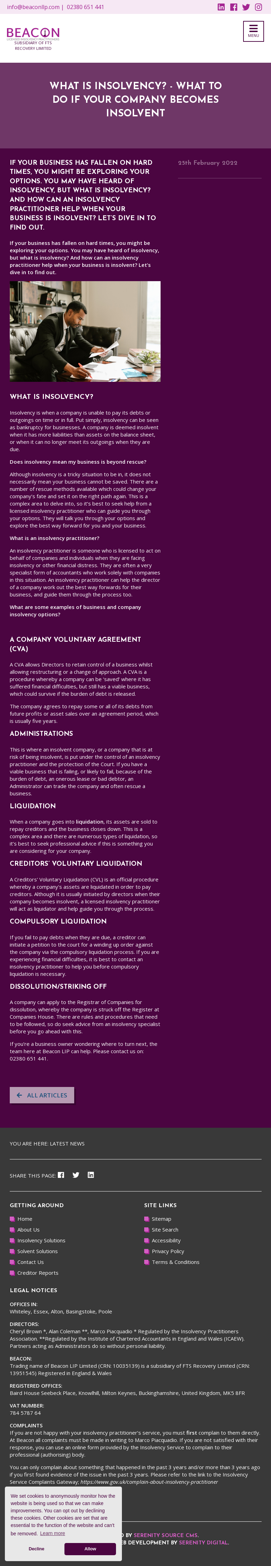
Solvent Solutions (37, 1251)
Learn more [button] (52, 1533)
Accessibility (166, 1240)
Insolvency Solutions (41, 1240)
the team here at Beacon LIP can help (83, 1047)
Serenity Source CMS (166, 1535)
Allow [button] (90, 1548)
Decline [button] (36, 1548)
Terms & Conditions (176, 1261)
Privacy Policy (168, 1251)
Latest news (67, 1143)
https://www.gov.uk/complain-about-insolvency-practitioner (149, 1481)
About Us (28, 1229)
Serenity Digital (203, 1543)
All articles (42, 1095)
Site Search (165, 1229)
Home (24, 1218)
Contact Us (30, 1261)
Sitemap (161, 1218)
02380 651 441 (85, 7)
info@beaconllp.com (33, 7)
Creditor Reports (38, 1272)
